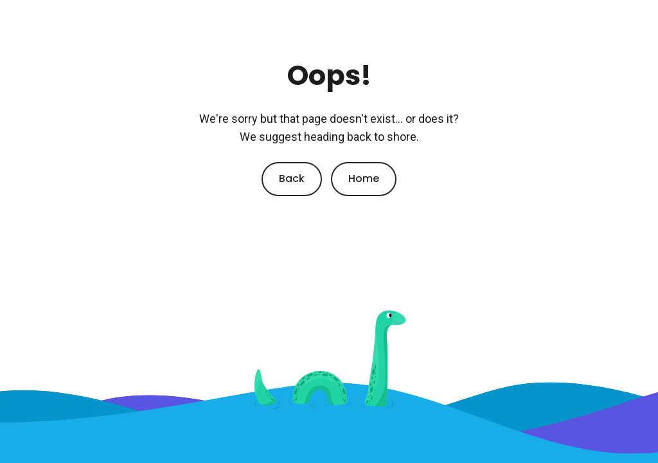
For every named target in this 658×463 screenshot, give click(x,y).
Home (363, 178)
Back (292, 178)
